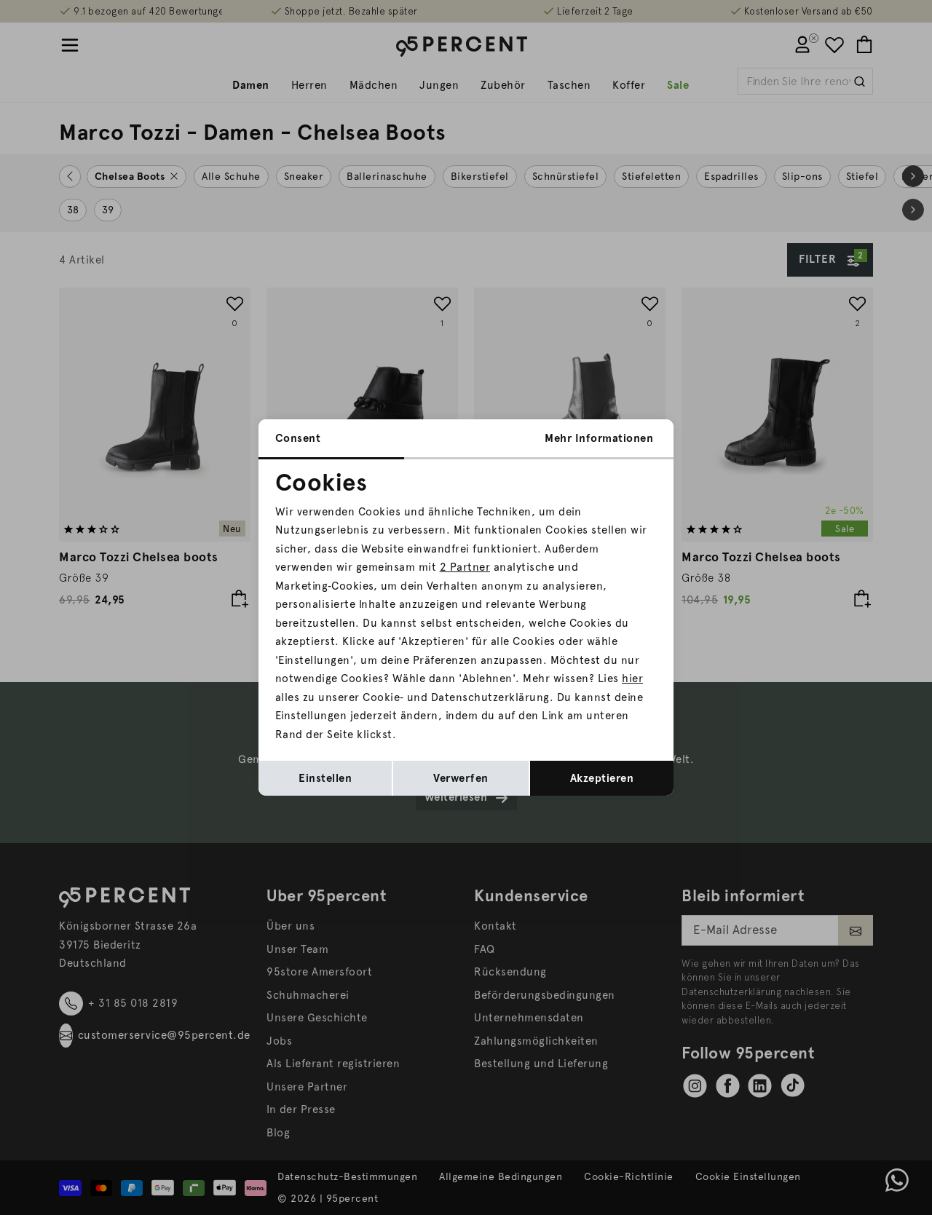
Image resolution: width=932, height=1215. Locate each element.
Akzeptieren (602, 778)
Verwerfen (461, 778)
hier (632, 678)
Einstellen (325, 778)
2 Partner (465, 567)
